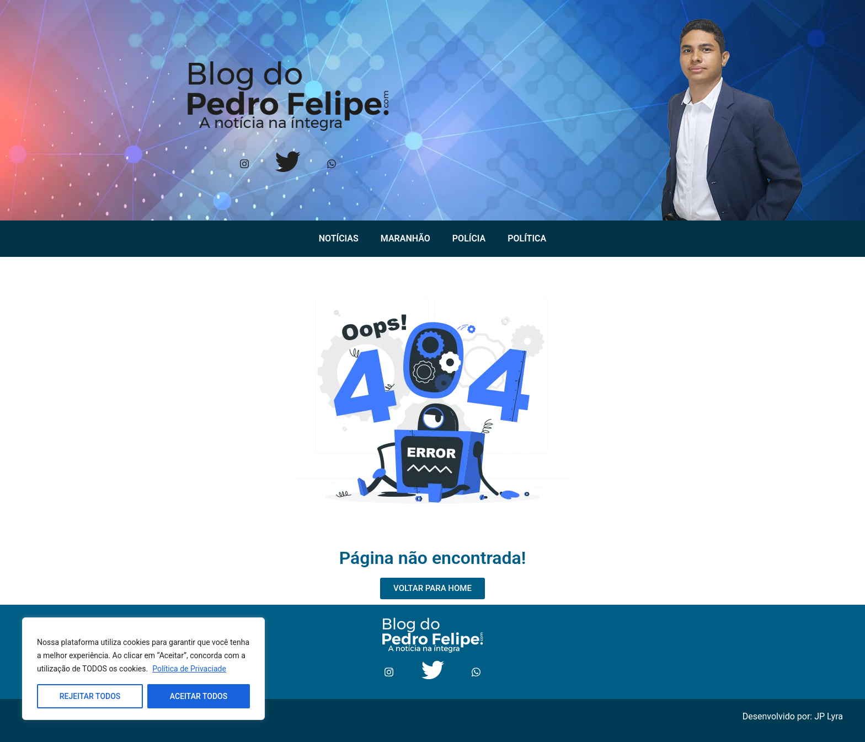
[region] (143, 668)
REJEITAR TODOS (90, 696)
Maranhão (405, 238)
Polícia (468, 238)
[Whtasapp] (331, 165)
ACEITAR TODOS (198, 696)
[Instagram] (244, 165)
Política (527, 238)
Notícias (339, 238)
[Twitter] (288, 165)
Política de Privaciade (189, 668)
